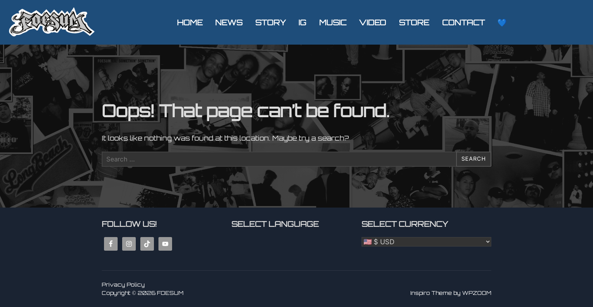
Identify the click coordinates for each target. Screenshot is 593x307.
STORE (414, 22)
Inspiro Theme (431, 293)
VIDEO (373, 22)
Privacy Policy (123, 284)
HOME (189, 22)
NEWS (228, 22)
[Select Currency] (426, 241)
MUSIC (332, 22)
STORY (270, 22)
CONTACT (463, 22)
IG (302, 22)
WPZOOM (476, 293)
